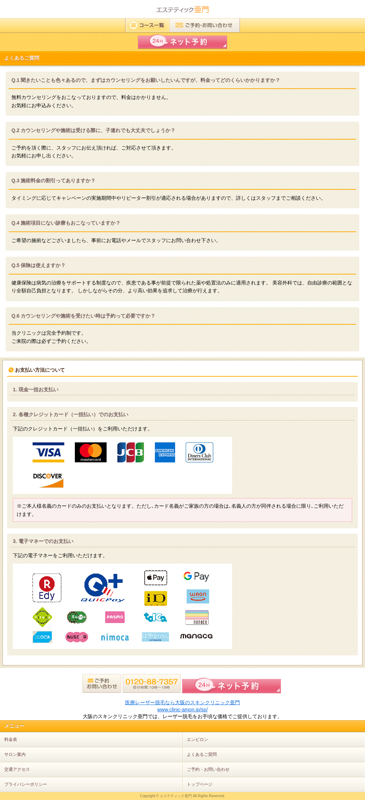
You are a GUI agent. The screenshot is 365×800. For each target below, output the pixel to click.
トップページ (199, 784)
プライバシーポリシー (25, 784)
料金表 (10, 739)
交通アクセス (17, 769)
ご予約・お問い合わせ (208, 769)
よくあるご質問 (202, 754)
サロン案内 (15, 754)
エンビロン (197, 739)
